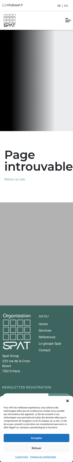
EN (66, 6)
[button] (67, 400)
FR (58, 5)
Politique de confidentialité (43, 457)
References (47, 337)
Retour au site (14, 179)
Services (45, 330)
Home (43, 324)
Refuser (36, 448)
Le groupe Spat (50, 343)
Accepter (36, 438)
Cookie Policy (21, 457)
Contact (44, 350)
